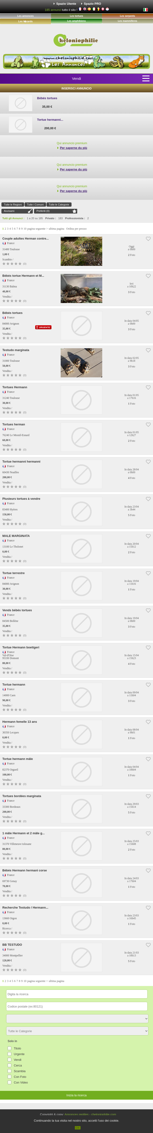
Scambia (20, 1071)
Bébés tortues (47, 98)
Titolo (17, 1048)
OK (78, 1127)
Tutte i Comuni (35, 204)
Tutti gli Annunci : (13, 218)
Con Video (21, 1082)
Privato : (50, 218)
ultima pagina (56, 228)
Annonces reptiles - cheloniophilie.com (90, 1114)
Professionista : (75, 218)
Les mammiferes (127, 21)
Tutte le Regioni (13, 204)
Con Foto (20, 1077)
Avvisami (9, 211)
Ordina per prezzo (76, 228)
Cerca (18, 1065)
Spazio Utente (66, 3)
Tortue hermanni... (50, 119)
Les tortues (76, 16)
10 (25, 228)
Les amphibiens (76, 21)
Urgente (19, 1054)
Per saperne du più (73, 148)
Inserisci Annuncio (76, 88)
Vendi (76, 78)
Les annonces (25, 16)
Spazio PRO (92, 3)
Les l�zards (25, 21)
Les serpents (127, 16)
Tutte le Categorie (59, 204)
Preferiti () (42, 211)
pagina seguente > (37, 228)
